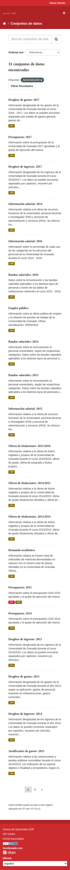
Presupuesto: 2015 (20, 587)
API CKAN (9, 834)
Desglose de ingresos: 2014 (25, 713)
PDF (11, 602)
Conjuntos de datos (26, 23)
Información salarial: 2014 (25, 203)
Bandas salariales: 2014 (23, 341)
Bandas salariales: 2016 (23, 274)
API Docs (35, 808)
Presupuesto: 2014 (20, 613)
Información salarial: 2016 (25, 241)
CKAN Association (13, 838)
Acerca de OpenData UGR (18, 829)
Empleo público (18, 308)
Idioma (7, 858)
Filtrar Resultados (22, 86)
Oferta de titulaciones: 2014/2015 (29, 483)
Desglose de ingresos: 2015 (25, 639)
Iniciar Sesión (57, 3)
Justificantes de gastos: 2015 (26, 751)
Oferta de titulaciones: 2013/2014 (29, 516)
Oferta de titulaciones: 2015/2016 (29, 446)
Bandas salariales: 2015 (23, 375)
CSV (12, 126)
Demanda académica (21, 550)
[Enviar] (57, 39)
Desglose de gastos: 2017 (23, 99)
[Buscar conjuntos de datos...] (30, 39)
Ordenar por (16, 52)
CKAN (9, 852)
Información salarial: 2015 (25, 408)
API (23, 808)
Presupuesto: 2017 (20, 137)
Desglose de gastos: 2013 (23, 676)
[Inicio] (4, 23)
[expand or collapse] (64, 13)
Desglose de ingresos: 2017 (25, 166)
